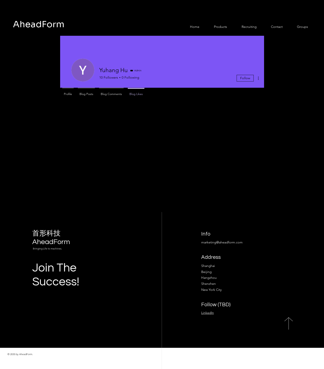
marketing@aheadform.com (222, 242)
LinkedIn (207, 313)
